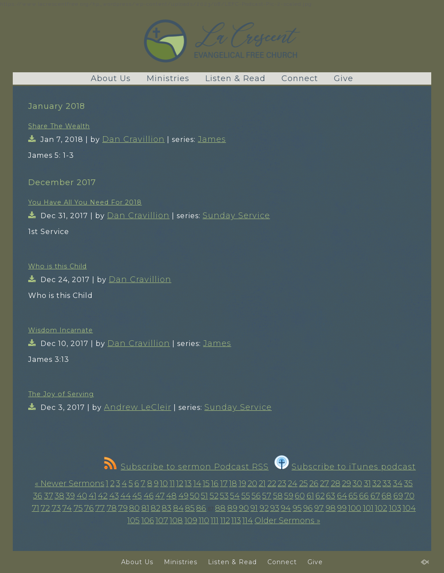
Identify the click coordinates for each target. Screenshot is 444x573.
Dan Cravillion (133, 139)
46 (149, 496)
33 (386, 483)
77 (100, 508)
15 (206, 483)
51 (204, 496)
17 (224, 483)
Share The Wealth (59, 126)
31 (367, 483)
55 (245, 496)
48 (171, 496)
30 (357, 483)
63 (330, 496)
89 (232, 508)
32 (376, 483)
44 (125, 496)
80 (134, 508)
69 (398, 496)
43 (114, 496)
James (212, 139)
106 (147, 520)
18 (233, 483)
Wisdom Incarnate (60, 330)
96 (308, 508)
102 (381, 508)
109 (191, 520)
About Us (111, 78)
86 (201, 508)
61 (310, 496)
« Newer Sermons (69, 483)
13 (188, 483)
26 (313, 483)
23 (282, 483)
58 (278, 496)
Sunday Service (236, 215)
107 (161, 520)
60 (300, 496)
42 (102, 496)
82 (155, 508)
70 (409, 496)
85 (190, 508)
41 (92, 496)
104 (409, 508)
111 (214, 520)
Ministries (168, 78)
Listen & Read (235, 78)
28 (335, 483)
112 (225, 520)
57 (266, 496)
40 (82, 496)
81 (145, 508)
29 (346, 483)
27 (324, 483)
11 (172, 483)
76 (89, 508)
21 (262, 483)
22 (271, 483)
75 (78, 508)
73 (56, 508)
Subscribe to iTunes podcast (345, 467)
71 (35, 508)
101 (368, 508)
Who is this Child (57, 266)
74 (67, 508)
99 (342, 508)
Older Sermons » (287, 520)
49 (183, 496)
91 (254, 508)
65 (353, 496)
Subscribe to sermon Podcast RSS (186, 467)
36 (37, 496)
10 (164, 483)
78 (112, 508)
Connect (299, 78)
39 (70, 496)
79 (123, 508)
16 (214, 483)
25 (303, 483)
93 (274, 508)
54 (235, 496)
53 (224, 496)
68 (386, 496)
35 (408, 483)
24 (292, 483)
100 (354, 508)
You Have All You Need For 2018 (85, 202)
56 (256, 496)
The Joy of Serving (61, 394)
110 (204, 520)
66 (364, 496)
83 (166, 508)
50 (195, 496)
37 (48, 496)
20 (252, 483)
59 (288, 496)
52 (214, 496)
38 (59, 496)
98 (331, 508)
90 (244, 508)
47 (160, 496)
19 (242, 483)
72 (45, 508)
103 (395, 508)
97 (319, 508)
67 (375, 496)
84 (178, 508)
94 (286, 508)
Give (343, 78)
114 (247, 520)
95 (297, 508)
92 (264, 508)
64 (342, 496)
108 (176, 520)
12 (179, 483)
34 (398, 483)
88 (220, 508)
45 (137, 496)
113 (236, 520)
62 (320, 496)
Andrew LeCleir (137, 407)
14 (197, 483)
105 (133, 520)
